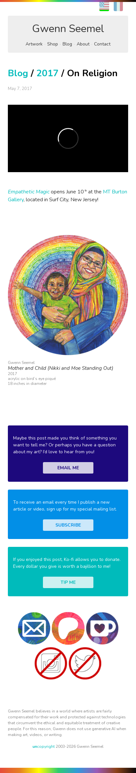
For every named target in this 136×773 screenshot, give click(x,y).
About (83, 44)
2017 (47, 73)
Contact (102, 44)
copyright (43, 746)
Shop (52, 44)
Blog (67, 44)
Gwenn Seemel (68, 29)
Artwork (34, 44)
